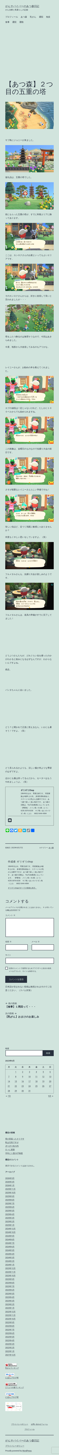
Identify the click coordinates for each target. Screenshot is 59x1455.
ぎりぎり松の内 (12, 1146)
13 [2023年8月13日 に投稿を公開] (50, 1076)
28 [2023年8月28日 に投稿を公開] (9, 1091)
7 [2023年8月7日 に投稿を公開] (8, 1076)
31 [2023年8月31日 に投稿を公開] (29, 1091)
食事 (7, 22)
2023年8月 (9, 1283)
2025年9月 (9, 1196)
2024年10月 (10, 1232)
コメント (10, 915)
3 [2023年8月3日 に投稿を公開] (29, 1072)
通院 (41, 17)
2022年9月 (9, 1322)
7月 (8, 1096)
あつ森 (24, 17)
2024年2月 (9, 1261)
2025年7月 (9, 1203)
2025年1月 (9, 1225)
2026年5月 (9, 1178)
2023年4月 (9, 1297)
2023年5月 (9, 1294)
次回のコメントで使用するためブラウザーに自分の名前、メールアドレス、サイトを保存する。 (31, 969)
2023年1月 (9, 1308)
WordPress (27, 1445)
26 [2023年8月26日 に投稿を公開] (43, 1086)
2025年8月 (9, 1200)
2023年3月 (9, 1301)
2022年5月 (9, 1337)
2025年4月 (9, 1214)
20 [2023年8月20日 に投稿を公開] (50, 1081)
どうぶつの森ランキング (14, 1387)
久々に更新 (10, 1149)
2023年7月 (9, 1286)
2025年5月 (9, 1211)
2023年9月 (9, 1279)
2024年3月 (9, 1257)
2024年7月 (9, 1243)
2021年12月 (10, 1355)
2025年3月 (9, 1218)
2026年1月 (9, 1185)
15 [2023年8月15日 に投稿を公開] (16, 1081)
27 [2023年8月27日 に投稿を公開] (50, 1086)
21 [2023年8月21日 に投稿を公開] (9, 1086)
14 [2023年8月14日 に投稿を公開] (9, 1081)
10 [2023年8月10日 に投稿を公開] (29, 1076)
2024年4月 (9, 1254)
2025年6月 (9, 1207)
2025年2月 (9, 1221)
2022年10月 (10, 1319)
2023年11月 (10, 1272)
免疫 (48, 17)
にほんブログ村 (12, 1378)
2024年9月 (9, 1236)
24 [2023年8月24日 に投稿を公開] (29, 1086)
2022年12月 (10, 1312)
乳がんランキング (12, 1368)
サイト (8, 955)
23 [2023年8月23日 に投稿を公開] (23, 1086)
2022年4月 (9, 1340)
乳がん (33, 17)
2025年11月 (10, 1189)
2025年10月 (10, 1192)
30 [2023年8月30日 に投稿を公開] (23, 1091)
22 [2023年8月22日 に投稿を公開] (16, 1086)
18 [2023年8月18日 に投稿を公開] (36, 1081)
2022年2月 (9, 1347)
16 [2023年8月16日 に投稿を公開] (23, 1081)
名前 (8, 942)
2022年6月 (9, 1333)
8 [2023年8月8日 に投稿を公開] (15, 1076)
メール (35, 942)
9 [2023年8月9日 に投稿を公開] (22, 1076)
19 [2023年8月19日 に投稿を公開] (43, 1081)
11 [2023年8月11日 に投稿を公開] (36, 1076)
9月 (51, 1096)
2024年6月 (9, 1247)
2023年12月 (10, 1268)
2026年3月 (9, 1182)
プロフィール (11, 17)
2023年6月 (9, 1290)
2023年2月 (9, 1304)
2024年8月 (9, 1239)
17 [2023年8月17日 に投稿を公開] (29, 1081)
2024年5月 (9, 1250)
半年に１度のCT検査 (14, 1153)
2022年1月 (9, 1351)
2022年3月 (9, 1344)
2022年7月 (9, 1330)
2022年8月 (9, 1326)
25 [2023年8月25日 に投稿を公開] (36, 1086)
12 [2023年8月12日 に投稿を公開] (43, 1076)
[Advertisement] (29, 56)
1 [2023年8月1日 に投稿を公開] (15, 1072)
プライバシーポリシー (14, 1440)
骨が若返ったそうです (14, 1139)
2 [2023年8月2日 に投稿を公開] (22, 1072)
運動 (21, 22)
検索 (7, 1048)
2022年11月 (10, 1315)
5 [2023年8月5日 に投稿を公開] (43, 1072)
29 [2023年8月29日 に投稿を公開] (16, 1091)
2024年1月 (9, 1265)
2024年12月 (10, 1229)
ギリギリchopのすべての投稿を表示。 (22, 888)
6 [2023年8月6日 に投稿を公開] (50, 1072)
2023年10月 (10, 1275)
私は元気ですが (12, 1142)
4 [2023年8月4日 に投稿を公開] (36, 1072)
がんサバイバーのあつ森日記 (22, 6)
